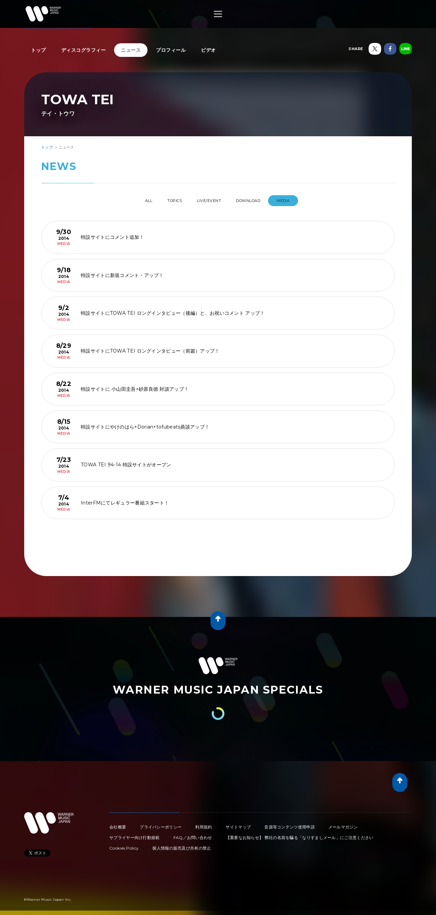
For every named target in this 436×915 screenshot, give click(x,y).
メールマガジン (343, 824)
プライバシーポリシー (161, 824)
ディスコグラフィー (83, 50)
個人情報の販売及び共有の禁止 (181, 845)
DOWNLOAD (257, 200)
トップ (38, 50)
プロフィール (171, 50)
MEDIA (297, 200)
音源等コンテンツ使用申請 (289, 824)
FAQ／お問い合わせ (192, 834)
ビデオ (208, 50)
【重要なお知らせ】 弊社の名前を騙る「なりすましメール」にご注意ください (300, 834)
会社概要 (117, 824)
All (135, 200)
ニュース (131, 50)
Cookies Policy (124, 845)
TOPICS (169, 200)
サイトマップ (238, 824)
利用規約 (203, 824)
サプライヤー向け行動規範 (134, 834)
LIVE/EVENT (210, 200)
